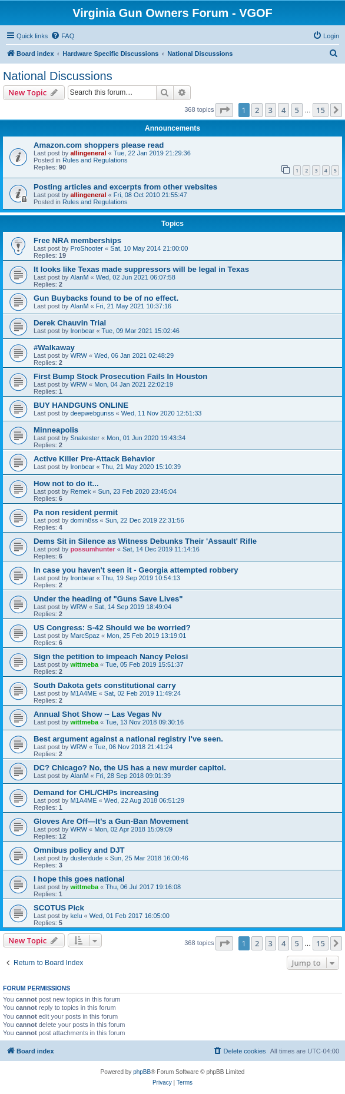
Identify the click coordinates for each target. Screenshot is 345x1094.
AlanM (79, 277)
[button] (224, 110)
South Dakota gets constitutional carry (105, 685)
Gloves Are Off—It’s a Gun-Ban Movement (111, 821)
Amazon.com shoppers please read (99, 145)
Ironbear (82, 330)
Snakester (84, 437)
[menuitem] (62, 36)
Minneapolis (56, 429)
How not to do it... (66, 483)
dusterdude (86, 858)
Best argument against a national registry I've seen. (128, 738)
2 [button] (257, 110)
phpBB (142, 1072)
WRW (78, 355)
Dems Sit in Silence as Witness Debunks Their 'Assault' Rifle (145, 541)
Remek (80, 491)
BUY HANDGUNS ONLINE (81, 405)
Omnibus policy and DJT (79, 850)
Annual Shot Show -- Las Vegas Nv (98, 714)
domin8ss (84, 520)
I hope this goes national (79, 878)
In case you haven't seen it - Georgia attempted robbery (136, 570)
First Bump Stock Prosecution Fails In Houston (120, 376)
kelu (76, 915)
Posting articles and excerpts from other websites (125, 186)
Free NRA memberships (77, 240)
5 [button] (297, 110)
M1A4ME (83, 693)
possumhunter (92, 549)
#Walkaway (54, 347)
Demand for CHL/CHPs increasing (96, 792)
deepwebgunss (92, 413)
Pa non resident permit (76, 512)
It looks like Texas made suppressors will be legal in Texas (141, 269)
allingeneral (88, 153)
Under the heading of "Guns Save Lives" (108, 598)
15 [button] (320, 110)
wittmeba (84, 664)
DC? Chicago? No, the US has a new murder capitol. (130, 767)
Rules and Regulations (95, 160)
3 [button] (270, 110)
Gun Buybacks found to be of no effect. (106, 298)
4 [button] (283, 110)
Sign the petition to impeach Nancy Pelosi (111, 656)
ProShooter (86, 248)
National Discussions (57, 75)
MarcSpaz (84, 635)
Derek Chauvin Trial (70, 322)
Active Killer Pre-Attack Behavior (94, 458)
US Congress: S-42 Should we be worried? (112, 627)
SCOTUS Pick (59, 907)
